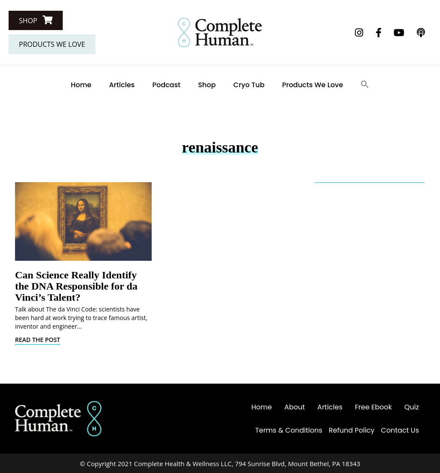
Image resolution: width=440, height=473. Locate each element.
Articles (122, 85)
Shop (207, 85)
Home (81, 85)
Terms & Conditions (288, 430)
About (294, 407)
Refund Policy (352, 430)
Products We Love (312, 85)
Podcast (166, 85)
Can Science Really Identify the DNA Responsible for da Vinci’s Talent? (76, 286)
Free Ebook (373, 407)
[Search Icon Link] (365, 85)
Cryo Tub (248, 85)
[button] (36, 20)
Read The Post (37, 340)
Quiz (411, 407)
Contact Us (400, 430)
